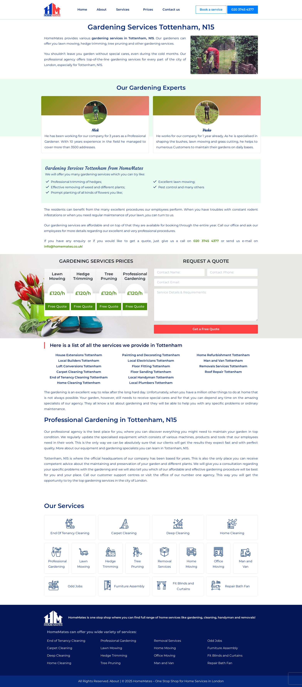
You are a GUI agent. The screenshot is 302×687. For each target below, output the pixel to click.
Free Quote (57, 306)
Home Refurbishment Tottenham (223, 355)
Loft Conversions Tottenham (78, 366)
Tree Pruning (111, 663)
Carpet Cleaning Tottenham (78, 372)
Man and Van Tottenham (223, 360)
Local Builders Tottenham (78, 360)
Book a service (211, 9)
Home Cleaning (59, 663)
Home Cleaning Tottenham (78, 383)
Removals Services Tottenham (223, 366)
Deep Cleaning (58, 655)
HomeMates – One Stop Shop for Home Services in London (178, 681)
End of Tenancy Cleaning (66, 641)
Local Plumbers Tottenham (151, 383)
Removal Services (167, 641)
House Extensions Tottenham (78, 355)
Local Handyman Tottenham (151, 377)
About (102, 9)
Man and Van (164, 663)
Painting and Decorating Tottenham (151, 355)
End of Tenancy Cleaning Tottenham (79, 377)
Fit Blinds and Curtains (224, 655)
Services (122, 9)
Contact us (171, 9)
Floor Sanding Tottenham (151, 372)
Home (82, 9)
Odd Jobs (214, 641)
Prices (148, 9)
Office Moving (164, 655)
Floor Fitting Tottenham (151, 366)
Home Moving (165, 648)
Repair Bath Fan (219, 663)
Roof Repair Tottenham (223, 372)
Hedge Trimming (114, 655)
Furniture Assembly (222, 648)
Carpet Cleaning (59, 648)
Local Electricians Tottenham (151, 360)
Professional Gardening (118, 641)
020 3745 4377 (242, 9)
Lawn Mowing (111, 648)
